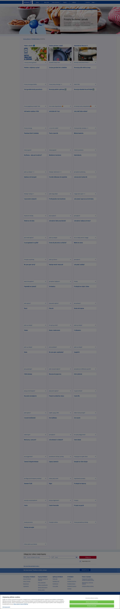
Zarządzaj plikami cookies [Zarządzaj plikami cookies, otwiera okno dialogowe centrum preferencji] (92, 598)
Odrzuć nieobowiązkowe (92, 602)
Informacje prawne (6, 607)
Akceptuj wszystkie (91, 605)
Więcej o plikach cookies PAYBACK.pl (21, 604)
